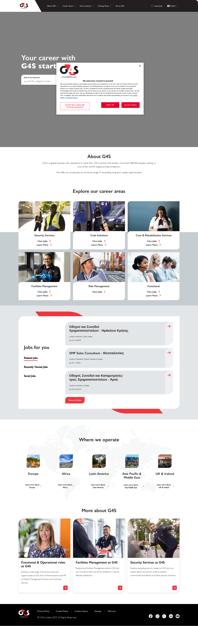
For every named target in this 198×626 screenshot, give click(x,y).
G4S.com (113, 610)
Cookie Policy (63, 610)
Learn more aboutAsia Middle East (131, 486)
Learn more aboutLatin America (98, 486)
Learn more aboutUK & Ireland (164, 486)
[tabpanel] (119, 363)
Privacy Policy (44, 610)
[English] (173, 6)
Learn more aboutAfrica (65, 486)
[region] (100, 89)
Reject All (110, 105)
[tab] (37, 358)
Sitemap (97, 611)
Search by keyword (32, 77)
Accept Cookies (130, 105)
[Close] (140, 66)
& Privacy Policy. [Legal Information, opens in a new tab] (72, 97)
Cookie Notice (81, 611)
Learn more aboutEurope (32, 486)
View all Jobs (75, 400)
